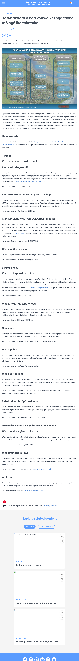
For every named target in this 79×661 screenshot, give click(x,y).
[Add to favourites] (4, 35)
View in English (9, 29)
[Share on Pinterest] (4, 501)
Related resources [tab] (46, 527)
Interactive (7, 13)
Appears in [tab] (30, 527)
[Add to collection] (9, 35)
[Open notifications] (71, 3)
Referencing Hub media (50, 506)
